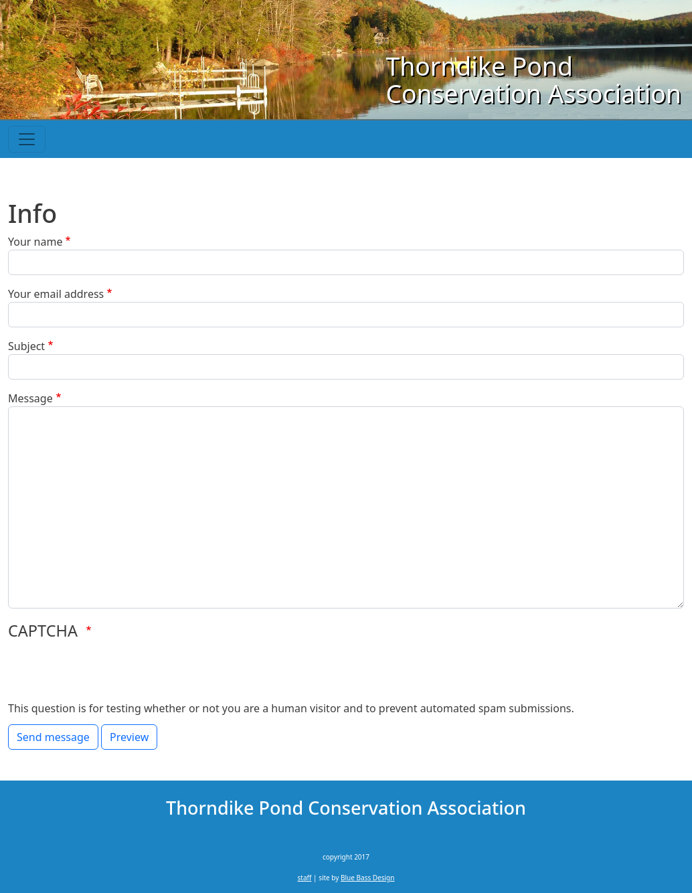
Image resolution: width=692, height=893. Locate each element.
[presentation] (109, 674)
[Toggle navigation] (27, 139)
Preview (129, 737)
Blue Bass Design (367, 877)
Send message (53, 737)
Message (30, 398)
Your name (35, 241)
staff (305, 877)
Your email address (56, 294)
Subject (26, 346)
